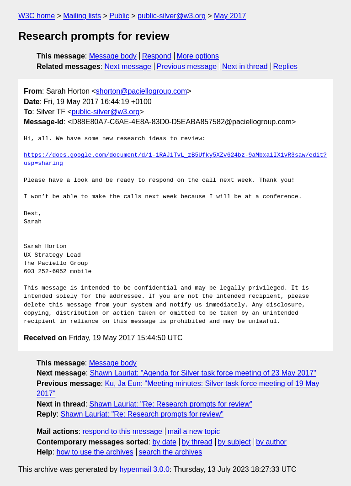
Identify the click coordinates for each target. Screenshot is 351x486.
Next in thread (245, 66)
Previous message (187, 66)
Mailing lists (82, 16)
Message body (113, 56)
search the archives (170, 452)
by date (164, 442)
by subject (234, 442)
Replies (285, 66)
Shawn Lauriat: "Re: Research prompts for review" (171, 404)
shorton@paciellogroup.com (141, 91)
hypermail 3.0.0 (144, 469)
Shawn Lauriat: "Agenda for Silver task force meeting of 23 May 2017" (203, 373)
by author (271, 442)
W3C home (36, 16)
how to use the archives (95, 452)
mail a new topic (194, 431)
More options (198, 56)
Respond (156, 56)
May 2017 (230, 16)
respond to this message (122, 431)
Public (119, 16)
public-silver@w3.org (172, 16)
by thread (197, 442)
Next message (128, 66)
